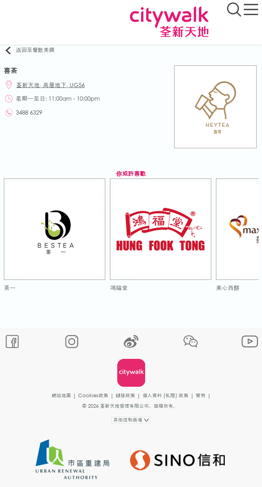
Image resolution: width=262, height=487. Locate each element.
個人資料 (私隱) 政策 (165, 395)
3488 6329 (29, 112)
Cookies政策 (93, 395)
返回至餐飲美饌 (29, 50)
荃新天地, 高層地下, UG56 (50, 85)
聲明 (200, 395)
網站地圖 (61, 395)
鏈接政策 (125, 395)
